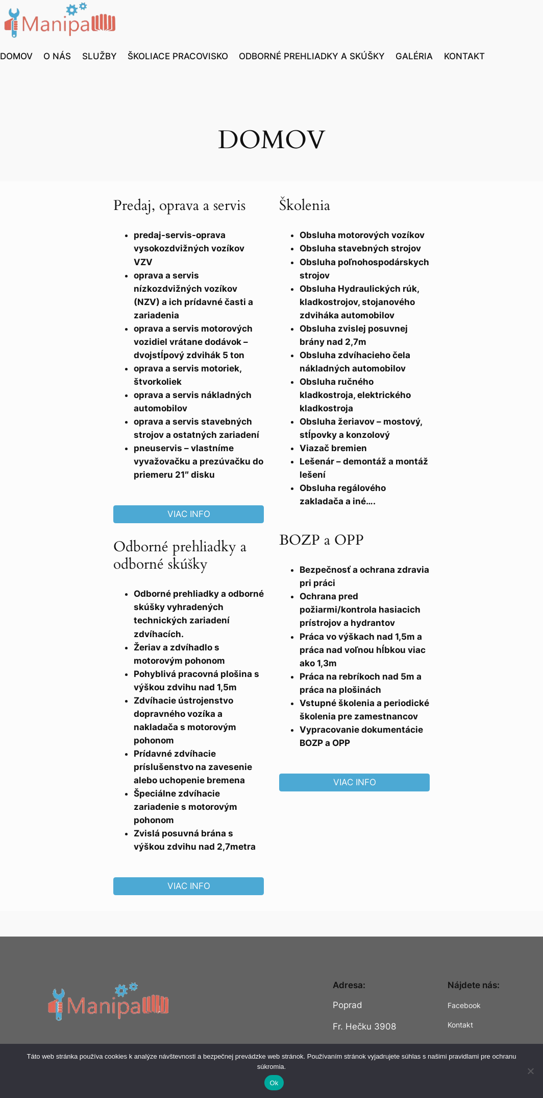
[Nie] (530, 1071)
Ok (273, 1083)
